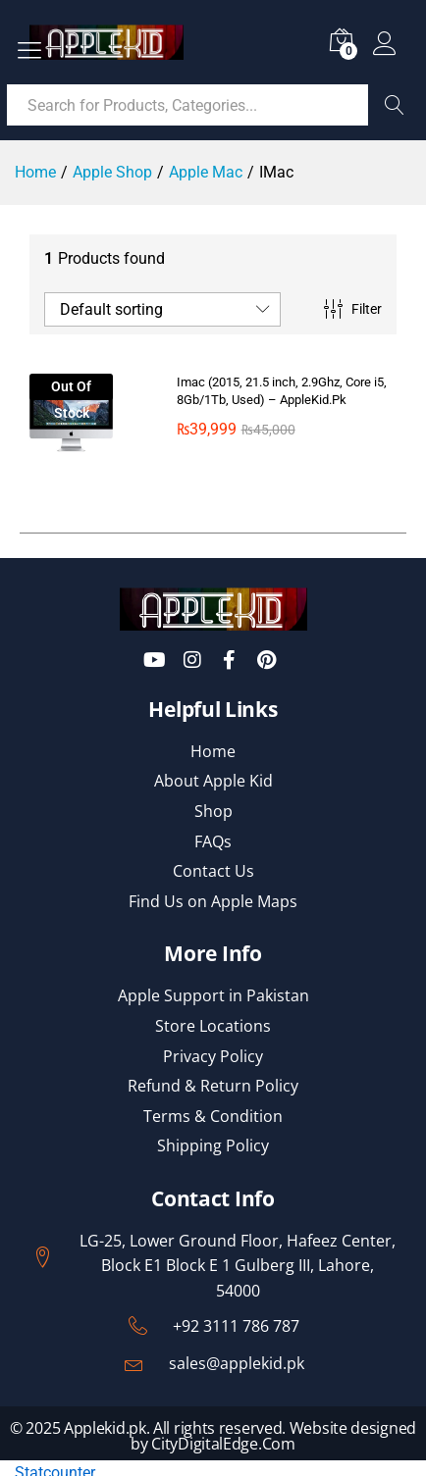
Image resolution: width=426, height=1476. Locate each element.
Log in (385, 44)
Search (394, 105)
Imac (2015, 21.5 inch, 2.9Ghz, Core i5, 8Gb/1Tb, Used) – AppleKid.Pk (282, 391)
